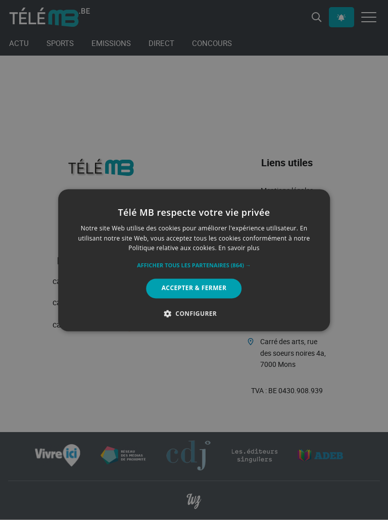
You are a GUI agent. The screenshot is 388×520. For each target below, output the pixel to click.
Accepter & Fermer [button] (194, 288)
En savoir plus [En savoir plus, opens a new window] (238, 248)
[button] (194, 265)
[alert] (194, 260)
